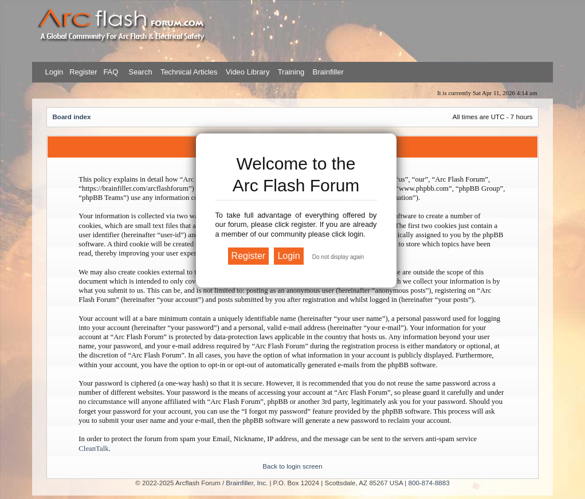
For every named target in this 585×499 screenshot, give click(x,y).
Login (54, 72)
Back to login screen (292, 466)
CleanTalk (93, 449)
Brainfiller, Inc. (247, 482)
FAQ (110, 72)
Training (291, 72)
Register (82, 72)
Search (139, 72)
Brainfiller (328, 72)
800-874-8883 (429, 482)
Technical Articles (189, 72)
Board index (71, 116)
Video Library (247, 72)
